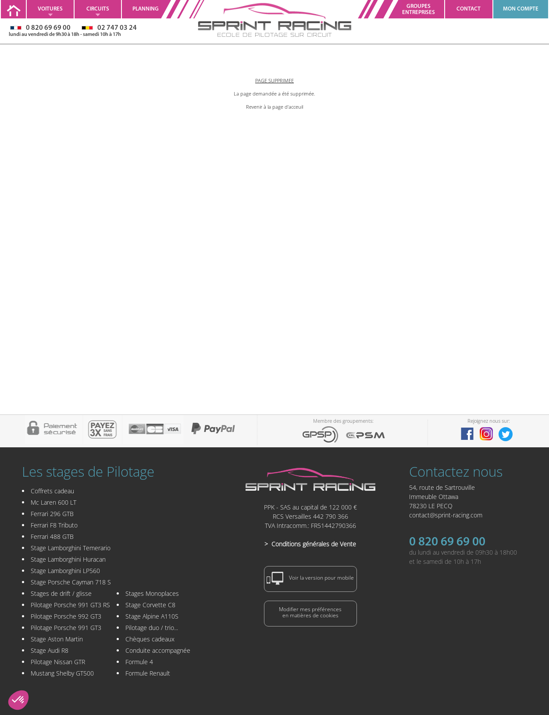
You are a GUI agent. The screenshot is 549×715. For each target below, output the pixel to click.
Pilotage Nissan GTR (58, 662)
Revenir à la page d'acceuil (274, 106)
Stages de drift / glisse (61, 593)
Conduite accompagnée (157, 650)
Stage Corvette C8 (150, 605)
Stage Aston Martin (57, 639)
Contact (468, 9)
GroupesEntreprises (418, 9)
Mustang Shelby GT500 (62, 673)
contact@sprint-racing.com (445, 515)
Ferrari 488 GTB (52, 536)
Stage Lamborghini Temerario (71, 548)
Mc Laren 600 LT (53, 502)
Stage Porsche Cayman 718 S (71, 582)
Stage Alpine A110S (151, 616)
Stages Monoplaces (152, 593)
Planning (145, 9)
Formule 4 (139, 662)
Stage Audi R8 (49, 650)
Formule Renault (147, 673)
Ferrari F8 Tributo (54, 525)
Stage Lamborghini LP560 (65, 570)
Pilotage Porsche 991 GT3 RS (70, 605)
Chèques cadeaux (150, 639)
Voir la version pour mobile (310, 578)
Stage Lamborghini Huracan (68, 559)
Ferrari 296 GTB (52, 514)
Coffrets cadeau (52, 491)
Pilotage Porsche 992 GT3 (66, 616)
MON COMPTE (520, 9)
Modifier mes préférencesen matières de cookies (310, 612)
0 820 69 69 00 (447, 542)
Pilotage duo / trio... (151, 627)
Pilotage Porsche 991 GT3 (66, 627)
